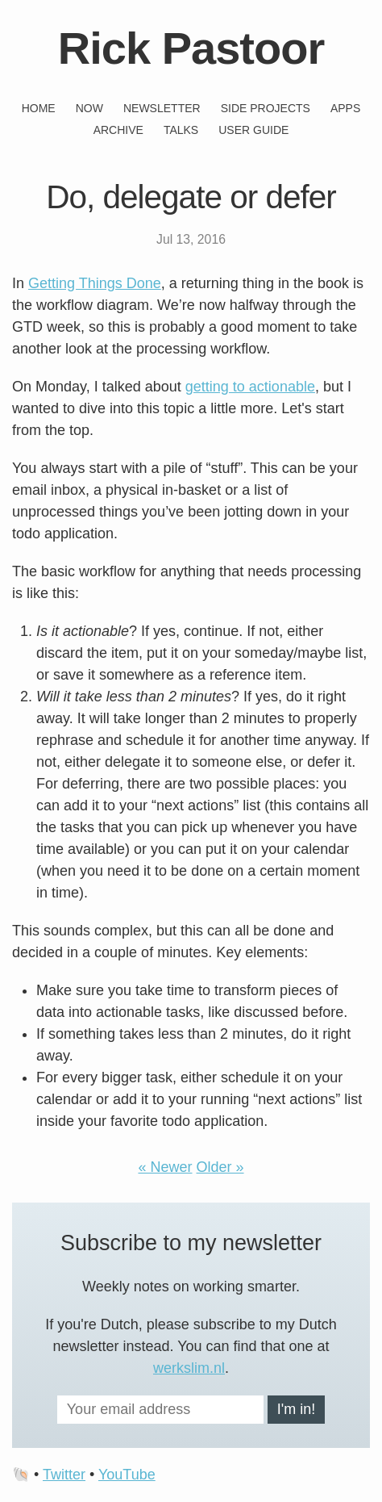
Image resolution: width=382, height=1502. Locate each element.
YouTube (127, 1474)
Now (89, 108)
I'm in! (296, 1409)
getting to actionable (250, 387)
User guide (253, 129)
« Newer (165, 1167)
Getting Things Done (94, 283)
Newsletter (162, 108)
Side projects (265, 108)
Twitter (64, 1474)
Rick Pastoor (191, 48)
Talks (181, 129)
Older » (220, 1167)
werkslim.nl (189, 1368)
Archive (118, 129)
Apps (345, 108)
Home (39, 108)
